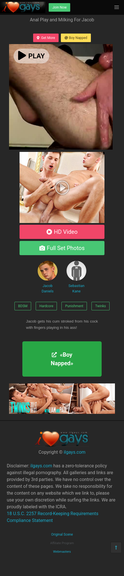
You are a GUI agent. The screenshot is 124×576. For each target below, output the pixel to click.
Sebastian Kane (76, 277)
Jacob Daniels (47, 277)
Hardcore (46, 306)
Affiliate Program (62, 543)
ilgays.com (74, 452)
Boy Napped (76, 38)
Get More (46, 38)
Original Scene (62, 534)
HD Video (62, 231)
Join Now (59, 7)
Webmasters (62, 552)
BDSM (22, 306)
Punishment (74, 306)
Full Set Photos (62, 248)
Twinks (100, 306)
